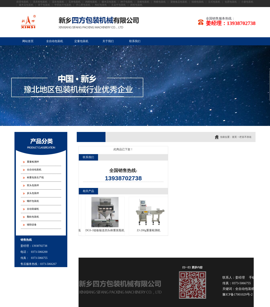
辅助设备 (32, 224)
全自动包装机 (54, 41)
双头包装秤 (33, 185)
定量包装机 (81, 41)
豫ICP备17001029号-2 (237, 294)
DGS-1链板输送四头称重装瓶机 (105, 214)
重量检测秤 (33, 161)
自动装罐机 (33, 208)
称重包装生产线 (35, 177)
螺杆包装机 (33, 201)
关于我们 (108, 41)
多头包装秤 (33, 193)
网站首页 (28, 41)
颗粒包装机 (33, 216)
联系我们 (134, 41)
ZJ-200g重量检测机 (149, 214)
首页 (234, 137)
